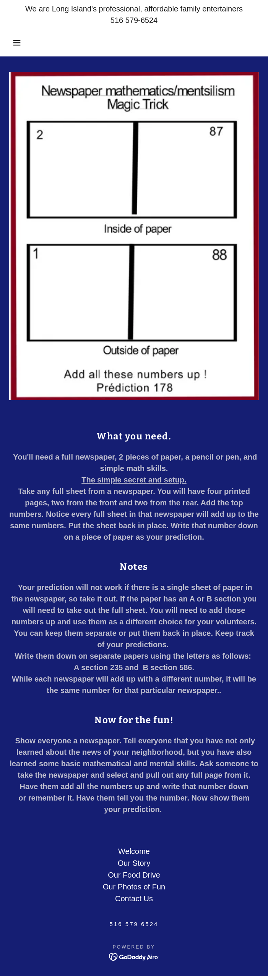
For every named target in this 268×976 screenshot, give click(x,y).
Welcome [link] (134, 851)
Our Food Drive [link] (134, 875)
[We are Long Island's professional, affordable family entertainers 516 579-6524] (134, 14)
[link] (134, 956)
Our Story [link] (134, 863)
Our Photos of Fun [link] (134, 887)
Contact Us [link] (134, 898)
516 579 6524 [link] (134, 924)
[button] (17, 42)
